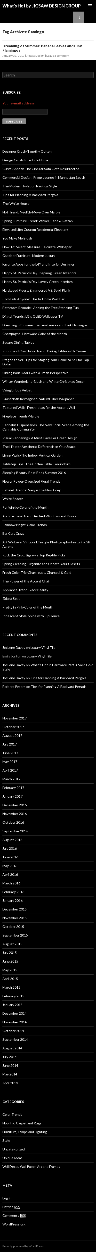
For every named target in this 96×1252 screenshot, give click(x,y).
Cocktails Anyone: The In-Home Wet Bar (33, 299)
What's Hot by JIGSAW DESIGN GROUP (41, 5)
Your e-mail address (18, 103)
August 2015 (12, 944)
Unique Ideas (12, 1158)
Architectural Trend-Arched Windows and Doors (39, 516)
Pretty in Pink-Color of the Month (27, 607)
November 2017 (14, 718)
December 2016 (14, 805)
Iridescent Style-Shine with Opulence (31, 616)
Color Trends (12, 1114)
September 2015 (15, 935)
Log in (6, 1198)
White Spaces (13, 499)
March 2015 (11, 987)
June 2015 (10, 961)
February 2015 (13, 996)
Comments (14, 1215)
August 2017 (12, 735)
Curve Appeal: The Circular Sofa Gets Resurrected (40, 169)
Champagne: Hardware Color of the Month (34, 334)
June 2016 (10, 857)
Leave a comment (57, 55)
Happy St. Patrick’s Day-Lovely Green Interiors (37, 282)
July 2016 (9, 848)
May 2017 (9, 761)
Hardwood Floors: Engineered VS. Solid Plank (36, 290)
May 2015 (9, 970)
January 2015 (12, 1005)
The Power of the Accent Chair (26, 581)
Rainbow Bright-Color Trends (24, 525)
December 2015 (14, 909)
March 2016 (11, 883)
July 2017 (9, 744)
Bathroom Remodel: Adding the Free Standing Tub (40, 308)
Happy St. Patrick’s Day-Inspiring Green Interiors (39, 273)
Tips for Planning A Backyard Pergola (30, 195)
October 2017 (13, 727)
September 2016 (15, 831)
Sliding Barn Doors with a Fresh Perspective (35, 373)
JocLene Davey (13, 647)
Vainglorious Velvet (17, 390)
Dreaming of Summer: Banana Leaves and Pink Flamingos (45, 325)
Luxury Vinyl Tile (43, 647)
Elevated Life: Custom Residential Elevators (35, 229)
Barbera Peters (13, 686)
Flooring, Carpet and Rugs (21, 1123)
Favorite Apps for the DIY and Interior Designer (38, 264)
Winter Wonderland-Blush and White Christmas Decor (43, 381)
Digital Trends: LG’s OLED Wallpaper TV (32, 316)
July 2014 (9, 1057)
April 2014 (10, 1083)
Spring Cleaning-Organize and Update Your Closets (41, 564)
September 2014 (15, 1039)
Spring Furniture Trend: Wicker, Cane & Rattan (37, 221)
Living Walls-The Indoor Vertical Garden (32, 455)
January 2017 (12, 796)
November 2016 (14, 814)
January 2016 (12, 900)
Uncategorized (13, 1149)
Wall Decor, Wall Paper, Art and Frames (31, 1166)
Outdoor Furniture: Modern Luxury (28, 255)
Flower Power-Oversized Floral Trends (31, 481)
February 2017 (13, 788)
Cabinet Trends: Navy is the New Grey (31, 490)
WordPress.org (13, 1224)
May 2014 (9, 1074)
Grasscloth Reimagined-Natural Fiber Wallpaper (38, 399)
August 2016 (12, 840)
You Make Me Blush (17, 238)
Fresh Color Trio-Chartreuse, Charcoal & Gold (36, 572)
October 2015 (13, 926)
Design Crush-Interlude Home (25, 160)
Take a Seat (11, 598)
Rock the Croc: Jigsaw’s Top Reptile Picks (33, 555)
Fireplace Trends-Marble (20, 416)
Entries (11, 1207)
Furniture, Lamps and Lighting (24, 1132)
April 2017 (10, 770)
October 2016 (13, 822)
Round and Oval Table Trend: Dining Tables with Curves (44, 351)
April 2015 (10, 979)
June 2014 (10, 1065)
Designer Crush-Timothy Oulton (27, 151)
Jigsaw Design (35, 55)
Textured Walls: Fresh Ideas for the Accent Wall (38, 407)
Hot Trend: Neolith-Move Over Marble (31, 212)
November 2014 (14, 1022)
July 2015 (9, 953)
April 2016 (10, 874)
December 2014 (14, 1013)
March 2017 (11, 779)
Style (6, 1140)
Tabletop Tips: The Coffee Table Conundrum (36, 464)
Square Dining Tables (18, 342)
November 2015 (14, 918)
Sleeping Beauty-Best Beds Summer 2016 (34, 473)
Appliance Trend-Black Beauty (25, 590)
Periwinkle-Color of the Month (25, 507)
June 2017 (10, 753)
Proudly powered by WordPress (23, 1246)
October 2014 (13, 1031)
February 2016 (13, 892)
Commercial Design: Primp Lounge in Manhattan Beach (43, 177)
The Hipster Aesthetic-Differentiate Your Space (39, 447)
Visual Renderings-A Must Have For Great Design (39, 438)
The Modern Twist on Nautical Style (29, 186)
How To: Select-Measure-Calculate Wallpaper (37, 247)
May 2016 (9, 866)
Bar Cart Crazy (13, 533)
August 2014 (12, 1048)
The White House (16, 203)
